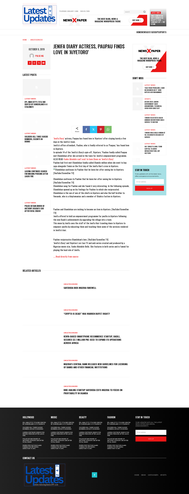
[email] (149, 181)
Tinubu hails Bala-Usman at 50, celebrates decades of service (155, 134)
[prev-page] (134, 160)
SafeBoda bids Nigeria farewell (80, 287)
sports (148, 99)
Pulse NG (39, 55)
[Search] (144, 12)
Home (25, 39)
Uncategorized (36, 39)
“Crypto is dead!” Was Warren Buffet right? (87, 313)
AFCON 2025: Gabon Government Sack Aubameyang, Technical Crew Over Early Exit (153, 105)
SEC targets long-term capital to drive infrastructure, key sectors (153, 149)
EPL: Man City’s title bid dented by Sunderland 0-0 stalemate (36, 104)
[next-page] (137, 160)
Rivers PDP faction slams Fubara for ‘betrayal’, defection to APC (32, 447)
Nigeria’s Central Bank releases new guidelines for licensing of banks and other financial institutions (91, 365)
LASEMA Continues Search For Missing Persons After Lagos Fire (36, 174)
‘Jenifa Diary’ (58, 138)
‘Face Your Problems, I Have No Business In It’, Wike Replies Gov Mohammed (155, 90)
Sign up (149, 188)
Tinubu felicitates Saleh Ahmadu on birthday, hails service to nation (154, 119)
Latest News (156, 13)
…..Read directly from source (65, 256)
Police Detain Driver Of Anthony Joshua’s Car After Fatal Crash (34, 208)
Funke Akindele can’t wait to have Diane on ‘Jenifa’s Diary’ (89, 159)
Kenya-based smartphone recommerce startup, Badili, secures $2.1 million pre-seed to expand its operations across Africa (93, 340)
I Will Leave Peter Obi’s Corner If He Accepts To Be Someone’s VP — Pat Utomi (158, 20)
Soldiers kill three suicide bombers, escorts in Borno (36, 139)
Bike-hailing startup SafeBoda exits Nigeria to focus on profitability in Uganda (94, 391)
